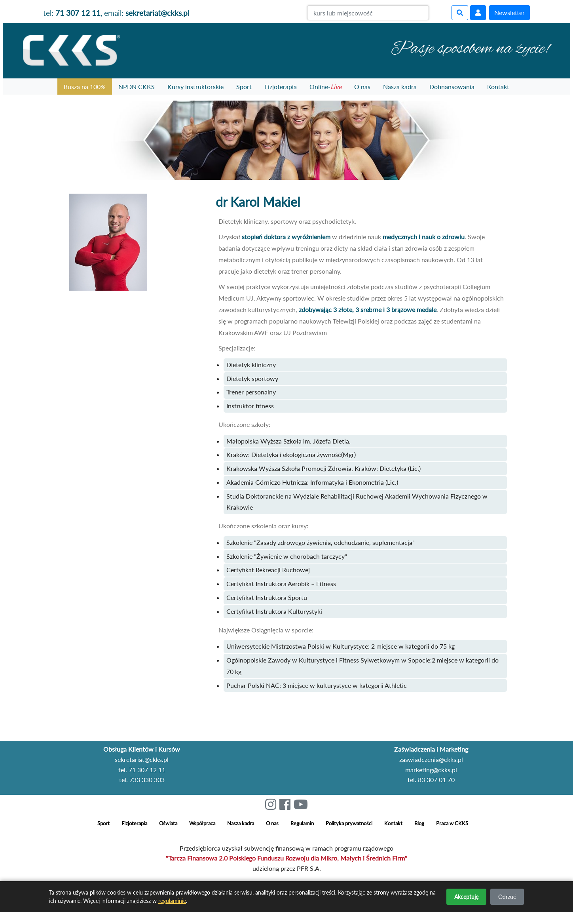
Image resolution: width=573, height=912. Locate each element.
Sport (244, 86)
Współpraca (202, 823)
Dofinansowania (451, 86)
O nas (362, 86)
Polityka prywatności (349, 823)
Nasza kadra (400, 86)
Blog (419, 823)
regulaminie (172, 900)
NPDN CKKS (136, 86)
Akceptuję (466, 896)
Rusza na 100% (85, 86)
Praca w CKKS (452, 823)
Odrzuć (507, 896)
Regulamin (302, 823)
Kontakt (498, 86)
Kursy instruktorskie (195, 86)
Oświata (168, 823)
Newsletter (509, 12)
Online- (325, 86)
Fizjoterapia (280, 86)
